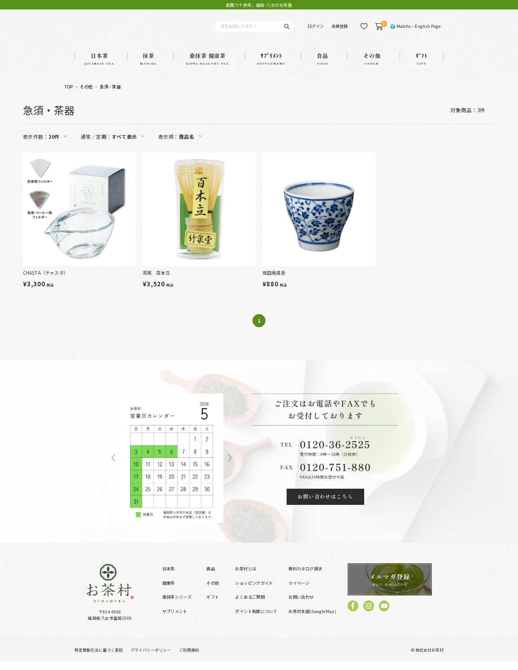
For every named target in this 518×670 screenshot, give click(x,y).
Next (229, 467)
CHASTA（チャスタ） (45, 281)
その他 (86, 95)
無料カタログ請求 (305, 577)
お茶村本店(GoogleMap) (312, 620)
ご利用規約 (189, 658)
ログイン (316, 30)
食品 (210, 577)
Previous (113, 467)
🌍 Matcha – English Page (415, 30)
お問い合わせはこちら (325, 505)
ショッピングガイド (254, 591)
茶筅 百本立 (156, 281)
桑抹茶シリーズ (177, 606)
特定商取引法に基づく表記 (98, 658)
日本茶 (168, 577)
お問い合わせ (300, 606)
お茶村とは (245, 577)
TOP (69, 95)
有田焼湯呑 (273, 281)
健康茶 (168, 591)
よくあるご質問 (250, 606)
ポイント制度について (256, 620)
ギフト (212, 606)
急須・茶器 (110, 95)
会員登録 (339, 30)
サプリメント (174, 620)
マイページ (298, 591)
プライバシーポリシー (151, 658)
